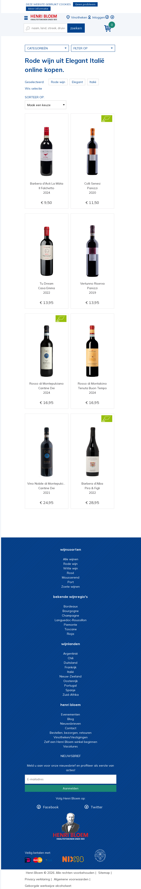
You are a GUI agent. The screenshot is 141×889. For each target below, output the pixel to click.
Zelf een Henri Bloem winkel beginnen (70, 742)
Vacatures (70, 746)
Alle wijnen (70, 559)
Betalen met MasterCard (37, 860)
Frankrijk (70, 667)
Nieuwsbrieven (70, 724)
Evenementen (70, 714)
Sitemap (104, 873)
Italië (70, 672)
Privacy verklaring (37, 879)
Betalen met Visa (49, 860)
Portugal (70, 685)
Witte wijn (70, 568)
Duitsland (70, 663)
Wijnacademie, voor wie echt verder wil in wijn (100, 855)
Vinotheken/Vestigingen (71, 737)
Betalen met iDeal (28, 860)
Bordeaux (71, 606)
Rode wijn (70, 564)
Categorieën (46, 48)
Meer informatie (38, 8)
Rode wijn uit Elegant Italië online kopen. (44, 17)
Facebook (51, 807)
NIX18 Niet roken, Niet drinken (73, 859)
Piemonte (70, 625)
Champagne (70, 615)
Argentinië (70, 653)
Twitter (96, 807)
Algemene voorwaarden (71, 879)
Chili (70, 658)
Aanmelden (70, 788)
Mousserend (70, 577)
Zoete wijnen (70, 587)
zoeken (76, 28)
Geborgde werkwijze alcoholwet (48, 886)
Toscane (71, 629)
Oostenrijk (70, 681)
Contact (70, 728)
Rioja (70, 634)
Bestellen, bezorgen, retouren (71, 733)
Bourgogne (71, 611)
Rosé (70, 573)
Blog (70, 719)
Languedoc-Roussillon (71, 620)
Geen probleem (85, 4)
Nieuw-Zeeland (70, 676)
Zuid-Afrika (71, 695)
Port (71, 582)
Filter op (93, 48)
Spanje (70, 690)
